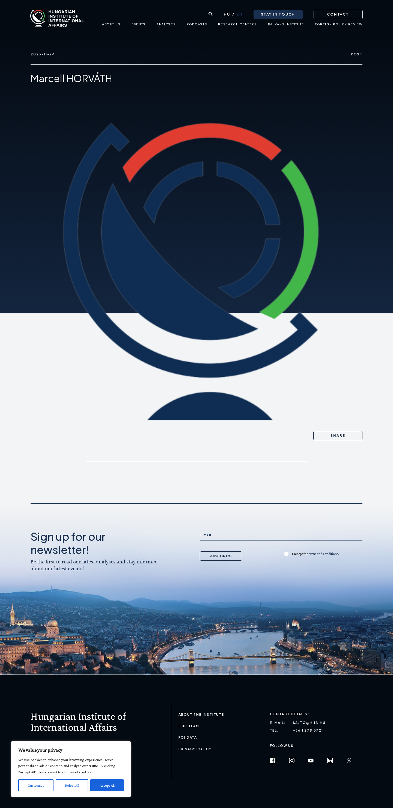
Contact (338, 13)
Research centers (237, 26)
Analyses (165, 26)
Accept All (107, 785)
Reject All (72, 785)
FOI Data (187, 737)
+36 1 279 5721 (308, 730)
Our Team (188, 726)
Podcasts (197, 26)
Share (338, 435)
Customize (36, 785)
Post (356, 54)
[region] (71, 769)
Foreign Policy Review (338, 26)
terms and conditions (323, 554)
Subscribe (221, 556)
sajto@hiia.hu (309, 723)
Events (139, 26)
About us (111, 26)
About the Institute (201, 714)
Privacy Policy (195, 749)
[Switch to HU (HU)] (227, 14)
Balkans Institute (286, 26)
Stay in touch (278, 13)
